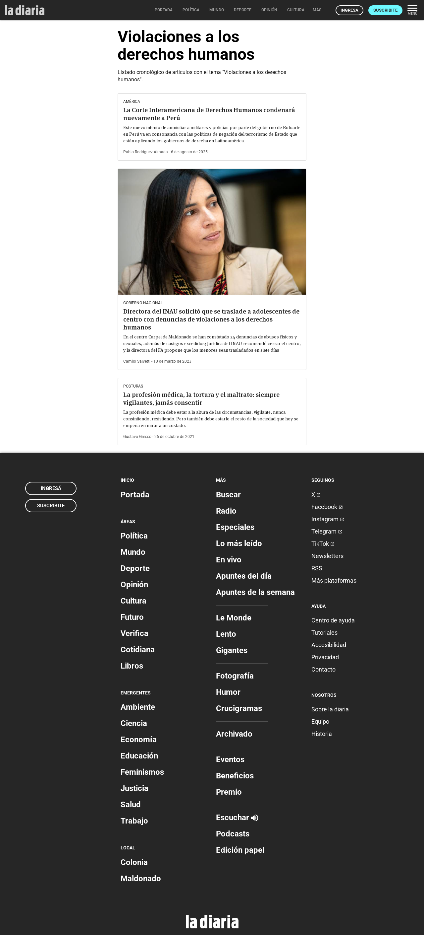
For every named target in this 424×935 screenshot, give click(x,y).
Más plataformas (333, 580)
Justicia (134, 788)
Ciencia (134, 723)
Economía (139, 739)
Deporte (135, 568)
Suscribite (385, 10)
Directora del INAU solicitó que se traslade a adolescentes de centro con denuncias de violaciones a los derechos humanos (211, 319)
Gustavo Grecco (137, 436)
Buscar (228, 494)
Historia (321, 733)
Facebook (327, 506)
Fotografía (235, 676)
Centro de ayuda (333, 620)
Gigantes (231, 650)
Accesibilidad (328, 644)
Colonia (134, 862)
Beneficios (235, 775)
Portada (135, 494)
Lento (226, 634)
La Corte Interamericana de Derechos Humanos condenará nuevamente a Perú (209, 114)
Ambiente (138, 707)
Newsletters (327, 555)
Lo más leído (239, 543)
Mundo (133, 552)
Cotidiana (138, 649)
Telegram (326, 531)
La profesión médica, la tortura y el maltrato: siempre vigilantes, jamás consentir (201, 399)
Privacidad (325, 657)
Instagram (327, 519)
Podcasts (232, 833)
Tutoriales (324, 632)
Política (134, 535)
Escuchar (237, 817)
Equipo (320, 721)
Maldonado (141, 878)
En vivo (228, 559)
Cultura (133, 601)
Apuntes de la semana (255, 592)
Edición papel (240, 850)
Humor (228, 692)
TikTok (323, 543)
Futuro (132, 617)
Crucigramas (239, 708)
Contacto (323, 669)
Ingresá (349, 10)
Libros (132, 666)
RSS (316, 568)
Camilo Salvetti (136, 361)
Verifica (134, 633)
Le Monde (233, 617)
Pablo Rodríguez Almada (145, 152)
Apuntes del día (244, 576)
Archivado (234, 734)
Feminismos (142, 772)
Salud (131, 804)
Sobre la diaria (330, 709)
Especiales (235, 527)
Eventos (230, 759)
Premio (229, 792)
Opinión (134, 584)
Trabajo (134, 821)
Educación (139, 755)
